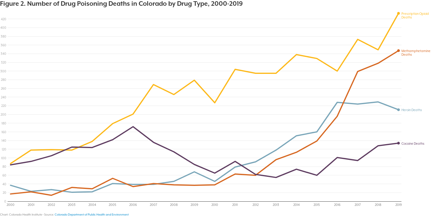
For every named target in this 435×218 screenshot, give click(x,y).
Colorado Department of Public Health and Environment (92, 214)
